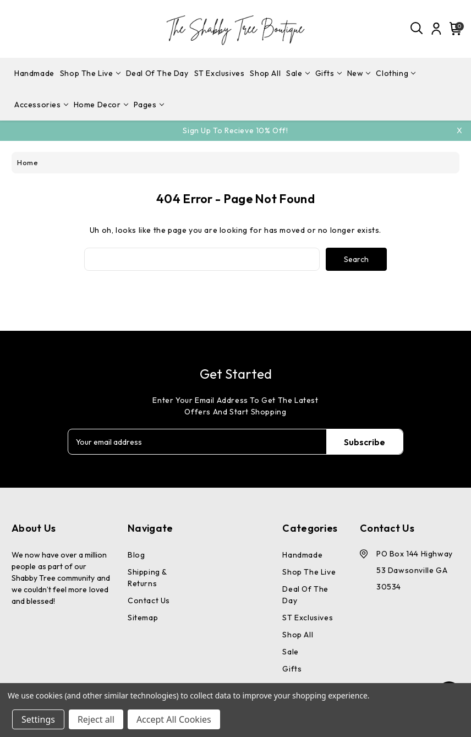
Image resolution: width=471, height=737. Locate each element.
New (359, 73)
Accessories (41, 105)
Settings (38, 719)
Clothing (395, 73)
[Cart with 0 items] (454, 28)
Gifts (328, 73)
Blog (136, 555)
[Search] (417, 28)
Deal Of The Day (157, 73)
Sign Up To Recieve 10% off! (235, 130)
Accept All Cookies (173, 719)
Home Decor (101, 105)
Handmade (34, 73)
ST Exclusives (219, 73)
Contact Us (149, 600)
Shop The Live (90, 73)
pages (149, 105)
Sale (297, 73)
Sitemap (143, 618)
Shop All (265, 73)
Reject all (96, 719)
